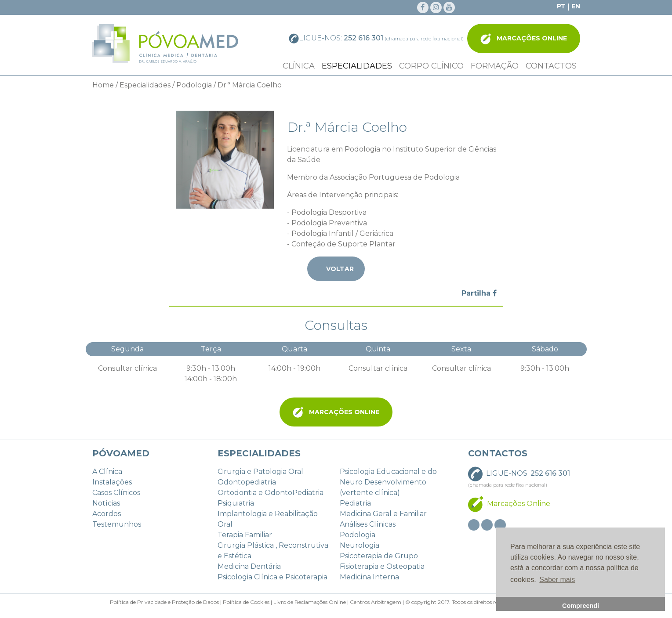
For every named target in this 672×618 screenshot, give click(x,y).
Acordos (106, 514)
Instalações (112, 482)
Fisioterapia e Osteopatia (382, 566)
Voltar (336, 268)
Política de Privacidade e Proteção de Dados (164, 602)
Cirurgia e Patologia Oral (260, 471)
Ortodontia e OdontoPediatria (270, 492)
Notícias (106, 503)
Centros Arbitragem (375, 602)
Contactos (551, 66)
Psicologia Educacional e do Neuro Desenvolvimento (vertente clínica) (388, 482)
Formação (495, 66)
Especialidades (357, 66)
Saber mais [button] (557, 579)
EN (575, 6)
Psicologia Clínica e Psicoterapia (272, 577)
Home (103, 85)
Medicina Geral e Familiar (383, 514)
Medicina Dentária (249, 566)
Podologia (194, 85)
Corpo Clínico (431, 66)
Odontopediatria (247, 482)
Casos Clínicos (116, 492)
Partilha (479, 293)
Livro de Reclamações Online (309, 602)
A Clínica (107, 471)
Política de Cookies (246, 602)
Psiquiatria (236, 503)
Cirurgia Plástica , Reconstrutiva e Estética (273, 550)
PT (561, 6)
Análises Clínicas (368, 524)
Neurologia (359, 545)
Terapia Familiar (245, 535)
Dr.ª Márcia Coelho (250, 85)
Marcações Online (523, 38)
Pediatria (355, 503)
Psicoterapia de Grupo (379, 556)
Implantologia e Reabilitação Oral (268, 519)
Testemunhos (116, 524)
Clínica (299, 66)
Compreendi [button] (580, 605)
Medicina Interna (369, 577)
